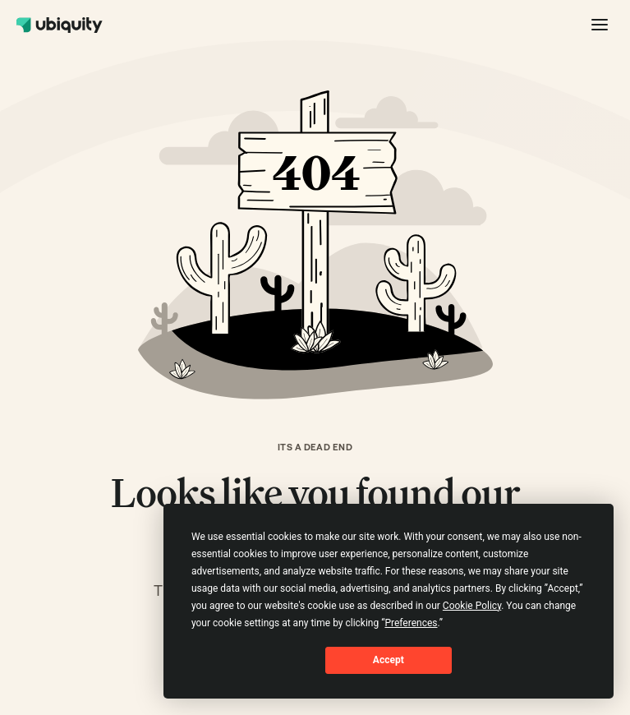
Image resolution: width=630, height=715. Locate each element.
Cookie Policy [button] (472, 605)
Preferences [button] (410, 623)
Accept (388, 660)
